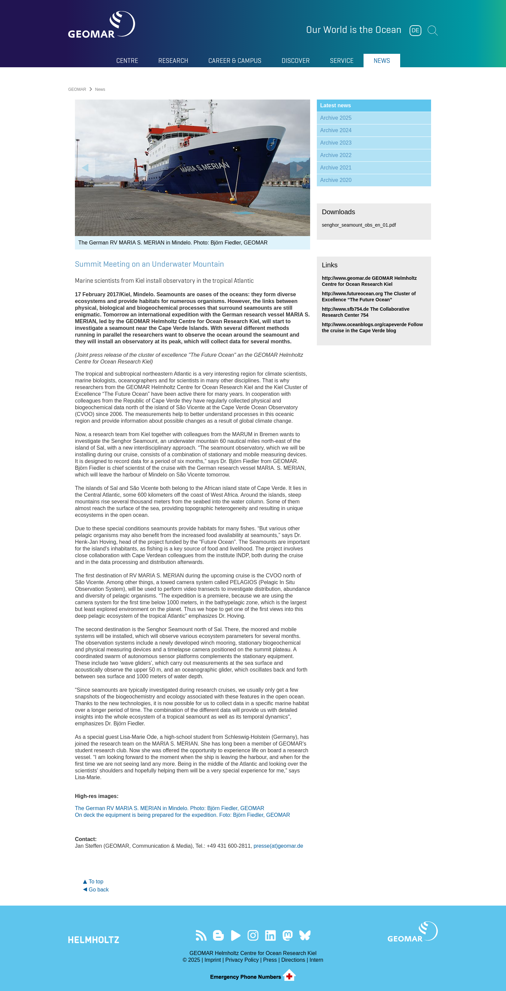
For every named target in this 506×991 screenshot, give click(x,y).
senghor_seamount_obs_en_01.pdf (359, 225)
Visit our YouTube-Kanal (236, 935)
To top (96, 881)
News (382, 60)
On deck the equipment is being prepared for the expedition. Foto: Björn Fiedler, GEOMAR (182, 815)
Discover (296, 60)
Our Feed (201, 935)
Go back (99, 889)
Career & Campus (234, 60)
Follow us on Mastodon (287, 935)
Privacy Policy (242, 960)
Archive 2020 (335, 180)
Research (173, 60)
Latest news (335, 105)
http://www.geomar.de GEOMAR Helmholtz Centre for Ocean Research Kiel (369, 281)
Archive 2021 (335, 167)
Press (270, 960)
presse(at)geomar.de (278, 846)
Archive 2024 (335, 130)
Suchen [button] (433, 31)
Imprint (213, 960)
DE (415, 30)
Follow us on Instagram (253, 935)
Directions (293, 960)
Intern (316, 960)
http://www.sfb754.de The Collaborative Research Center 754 (366, 312)
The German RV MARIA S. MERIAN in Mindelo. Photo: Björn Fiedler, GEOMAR (169, 808)
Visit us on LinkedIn (270, 935)
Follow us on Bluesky (305, 935)
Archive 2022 (335, 155)
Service (341, 60)
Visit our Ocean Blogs (218, 935)
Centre (127, 60)
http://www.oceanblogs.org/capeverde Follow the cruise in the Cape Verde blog (372, 327)
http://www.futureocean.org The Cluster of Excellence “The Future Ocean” (369, 296)
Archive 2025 (335, 118)
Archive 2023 (335, 143)
